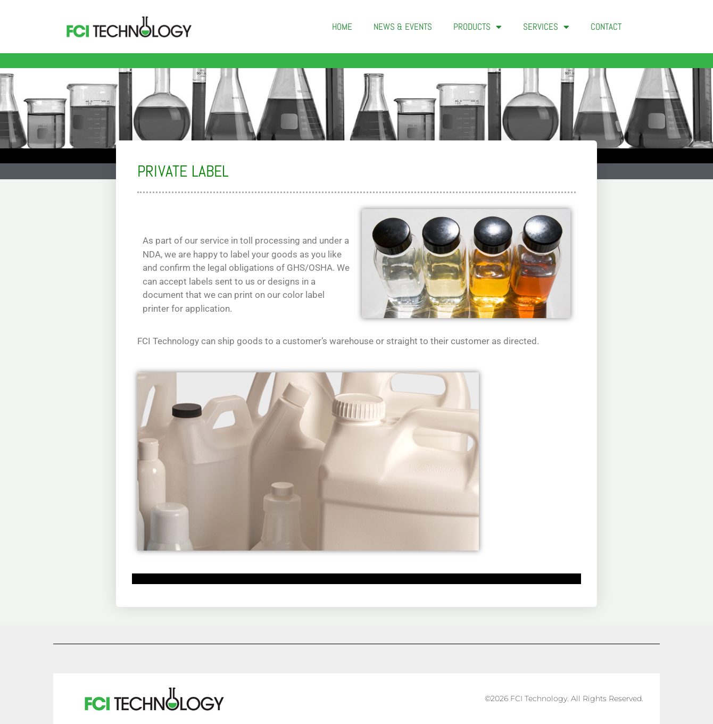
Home (342, 26)
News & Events (403, 26)
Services (546, 27)
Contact (606, 26)
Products (477, 27)
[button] (649, 26)
